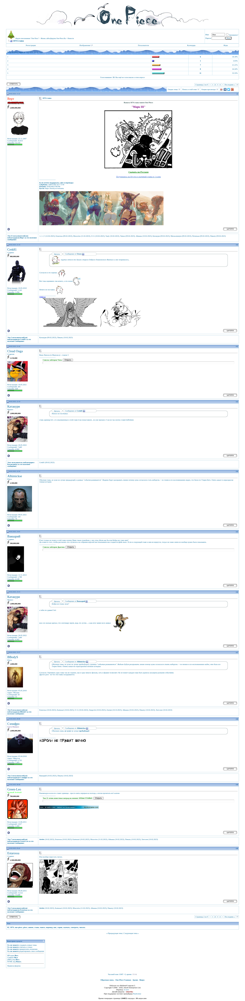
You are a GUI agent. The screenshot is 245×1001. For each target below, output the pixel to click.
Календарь (191, 45)
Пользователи (143, 45)
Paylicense (137, 994)
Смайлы (10, 957)
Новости (71, 38)
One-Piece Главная (123, 980)
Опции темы (173, 89)
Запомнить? (232, 35)
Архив (135, 980)
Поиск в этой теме (189, 89)
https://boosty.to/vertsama (54, 188)
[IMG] (9, 959)
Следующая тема (130, 933)
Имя (207, 35)
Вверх (142, 980)
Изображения (84, 45)
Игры (226, 45)
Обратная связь (107, 980)
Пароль (208, 38)
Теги (8, 923)
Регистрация (31, 45)
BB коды (10, 955)
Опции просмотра (208, 89)
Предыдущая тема (115, 933)
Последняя (230, 85)
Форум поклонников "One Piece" (27, 38)
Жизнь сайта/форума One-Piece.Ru (53, 38)
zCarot (126, 990)
